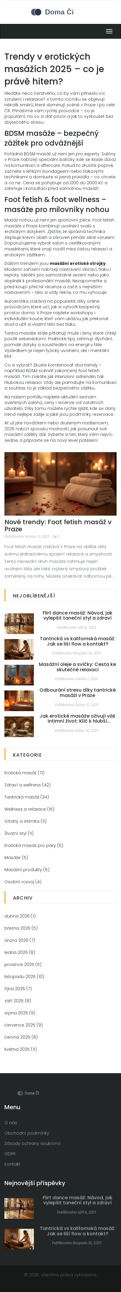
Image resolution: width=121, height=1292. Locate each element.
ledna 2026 (19, 952)
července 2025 (23, 1025)
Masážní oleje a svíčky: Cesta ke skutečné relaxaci (77, 667)
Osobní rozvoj (23, 882)
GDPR (10, 1154)
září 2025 (17, 1001)
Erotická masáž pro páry (33, 845)
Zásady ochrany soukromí (32, 1143)
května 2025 (20, 1049)
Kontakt (12, 1164)
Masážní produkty (26, 870)
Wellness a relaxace (29, 809)
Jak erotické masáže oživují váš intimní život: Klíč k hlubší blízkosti (77, 718)
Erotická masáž (24, 773)
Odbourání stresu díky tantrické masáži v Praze (77, 692)
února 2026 (19, 940)
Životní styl (19, 833)
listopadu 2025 (24, 977)
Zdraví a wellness (27, 785)
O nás (10, 1123)
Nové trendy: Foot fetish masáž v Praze (58, 526)
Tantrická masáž (26, 797)
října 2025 (18, 989)
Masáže (16, 858)
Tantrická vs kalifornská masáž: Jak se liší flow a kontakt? (77, 641)
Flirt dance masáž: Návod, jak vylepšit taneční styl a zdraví (77, 615)
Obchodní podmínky (26, 1133)
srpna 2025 (19, 1013)
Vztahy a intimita (25, 821)
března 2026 (21, 928)
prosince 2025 (23, 964)
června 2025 (21, 1037)
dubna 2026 (20, 916)
